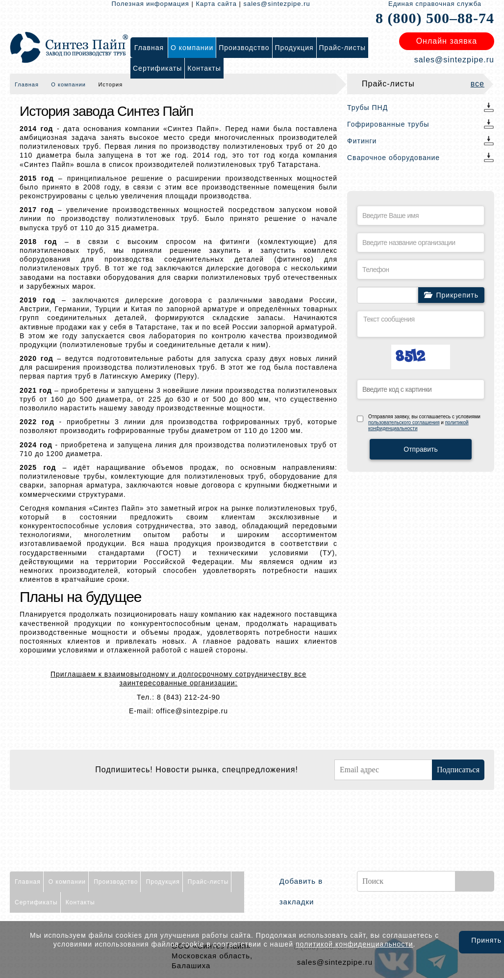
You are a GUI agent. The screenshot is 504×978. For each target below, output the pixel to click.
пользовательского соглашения (404, 422)
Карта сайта (216, 3)
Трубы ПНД (367, 107)
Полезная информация (150, 3)
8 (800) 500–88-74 (435, 18)
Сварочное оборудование (393, 158)
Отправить (420, 449)
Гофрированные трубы (388, 124)
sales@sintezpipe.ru (277, 3)
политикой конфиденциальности (354, 944)
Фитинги (362, 141)
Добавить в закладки (301, 891)
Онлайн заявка (446, 41)
